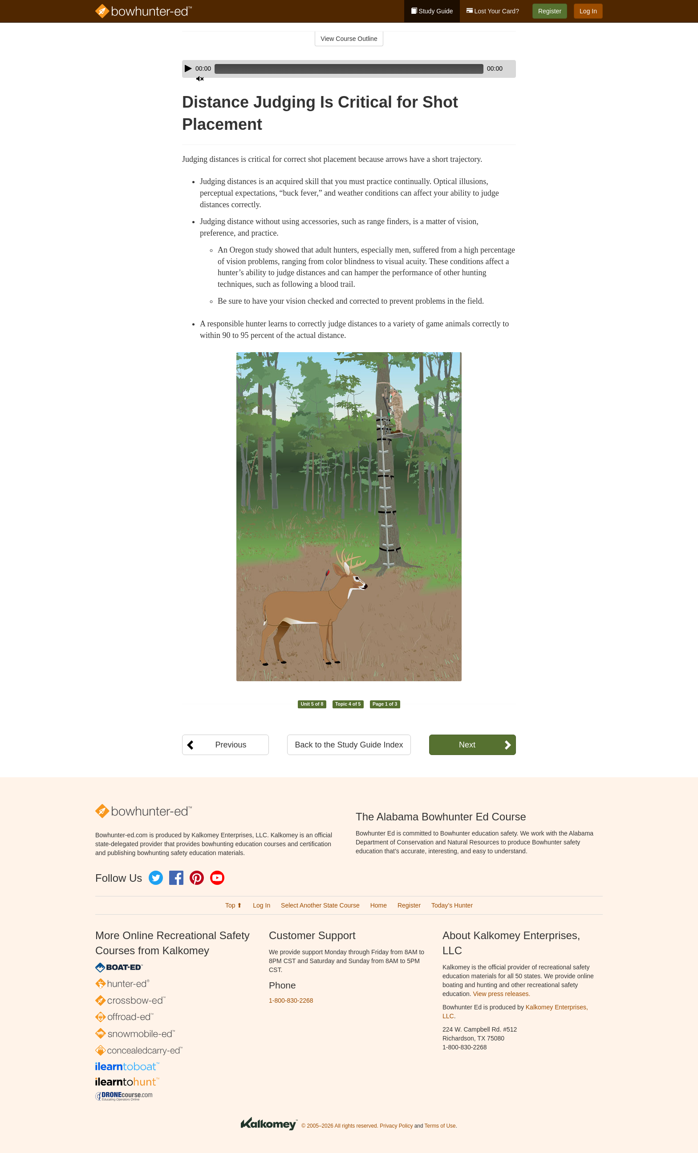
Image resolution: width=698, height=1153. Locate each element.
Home (378, 905)
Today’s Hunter (452, 905)
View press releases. (502, 993)
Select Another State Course (320, 905)
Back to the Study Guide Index (349, 744)
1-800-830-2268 (291, 1000)
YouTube (217, 878)
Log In (588, 11)
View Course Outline (349, 38)
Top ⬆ (233, 905)
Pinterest (197, 878)
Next (467, 744)
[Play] (188, 68)
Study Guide (432, 11)
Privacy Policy (396, 1126)
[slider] (336, 69)
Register (549, 11)
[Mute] (484, 68)
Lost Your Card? (493, 11)
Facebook (176, 878)
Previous (230, 744)
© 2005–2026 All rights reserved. (339, 1126)
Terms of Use (440, 1126)
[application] (349, 69)
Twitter (156, 878)
